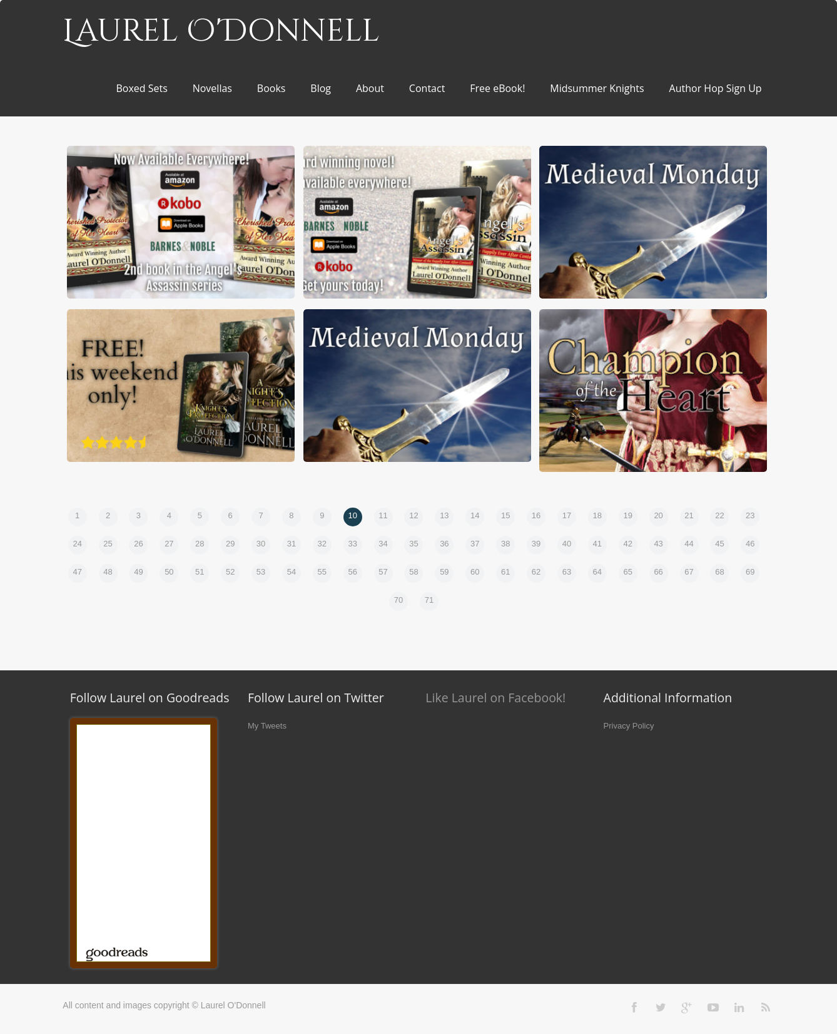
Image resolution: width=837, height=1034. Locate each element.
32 (322, 543)
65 (627, 571)
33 (352, 543)
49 (138, 571)
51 (199, 571)
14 (474, 515)
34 (382, 543)
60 (474, 571)
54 (291, 571)
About (370, 88)
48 (107, 571)
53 (260, 571)
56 (352, 571)
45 (719, 543)
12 (413, 515)
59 (444, 571)
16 (536, 515)
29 (230, 543)
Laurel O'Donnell (221, 31)
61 (505, 571)
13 (444, 515)
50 (169, 571)
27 (169, 543)
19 (627, 515)
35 (413, 543)
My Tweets (267, 725)
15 (505, 515)
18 (597, 515)
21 (688, 515)
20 (658, 515)
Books (271, 88)
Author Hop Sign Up (715, 88)
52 (230, 571)
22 (719, 515)
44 (688, 543)
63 (566, 571)
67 (688, 571)
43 (658, 543)
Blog (320, 88)
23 (750, 515)
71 (429, 600)
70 (398, 600)
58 (413, 571)
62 (536, 571)
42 (627, 543)
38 (505, 543)
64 (597, 571)
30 (260, 543)
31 (291, 543)
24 (77, 543)
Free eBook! (497, 88)
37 (474, 543)
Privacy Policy (629, 725)
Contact (427, 88)
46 (750, 543)
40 (566, 543)
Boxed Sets (141, 88)
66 (658, 571)
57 (382, 571)
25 (107, 543)
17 (566, 515)
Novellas (212, 88)
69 (750, 571)
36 (444, 543)
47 (77, 571)
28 (199, 543)
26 (138, 543)
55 (322, 571)
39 (536, 543)
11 (382, 515)
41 (597, 543)
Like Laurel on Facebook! (495, 697)
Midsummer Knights (597, 88)
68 (719, 571)
